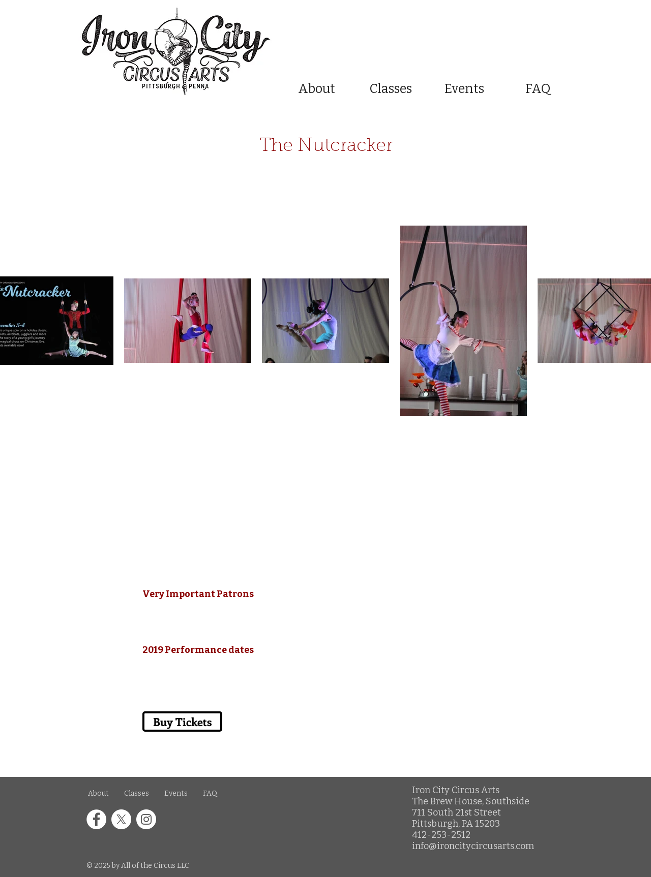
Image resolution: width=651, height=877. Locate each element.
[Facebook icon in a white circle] (96, 819)
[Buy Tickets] (180, 441)
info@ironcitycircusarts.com (473, 846)
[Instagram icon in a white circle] (146, 819)
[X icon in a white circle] (121, 819)
